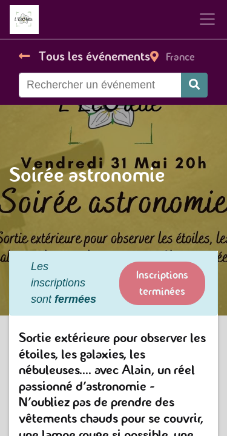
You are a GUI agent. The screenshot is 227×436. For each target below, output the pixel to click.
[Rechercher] (194, 85)
